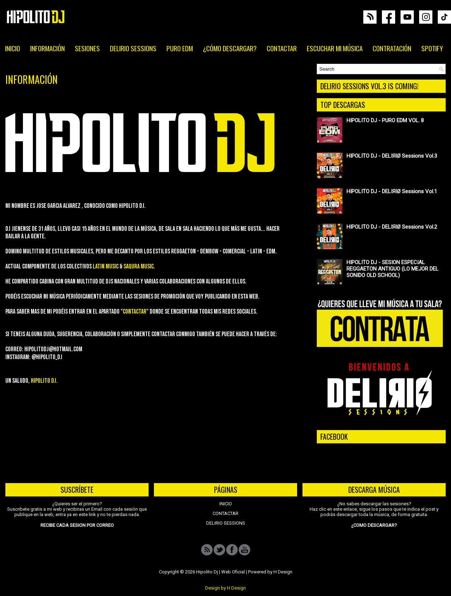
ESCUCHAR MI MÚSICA (335, 48)
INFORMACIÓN (47, 48)
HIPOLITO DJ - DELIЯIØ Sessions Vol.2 (391, 227)
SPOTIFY (432, 48)
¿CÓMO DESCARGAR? (230, 48)
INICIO (12, 48)
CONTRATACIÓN (392, 48)
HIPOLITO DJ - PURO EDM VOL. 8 (385, 120)
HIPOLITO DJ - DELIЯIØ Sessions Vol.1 (391, 191)
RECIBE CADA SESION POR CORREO (77, 525)
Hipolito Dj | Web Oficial (220, 571)
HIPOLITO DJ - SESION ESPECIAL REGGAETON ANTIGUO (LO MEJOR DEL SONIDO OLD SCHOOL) (392, 268)
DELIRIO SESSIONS (133, 48)
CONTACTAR (282, 48)
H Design (282, 571)
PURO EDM (179, 48)
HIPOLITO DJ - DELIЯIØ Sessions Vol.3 (391, 156)
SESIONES (87, 48)
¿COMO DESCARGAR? (374, 525)
